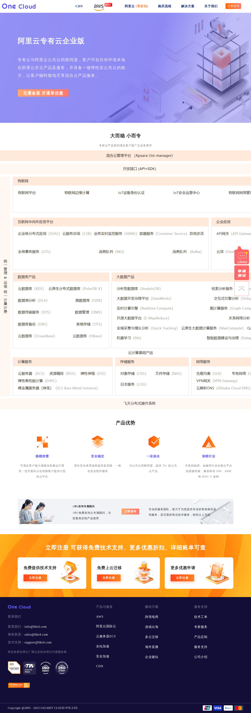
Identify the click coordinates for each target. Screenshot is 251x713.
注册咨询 (233, 6)
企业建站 (151, 657)
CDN (79, 6)
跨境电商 (151, 616)
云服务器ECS (106, 636)
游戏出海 (151, 626)
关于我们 (211, 6)
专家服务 (200, 626)
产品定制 (200, 637)
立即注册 (35, 577)
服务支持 (200, 647)
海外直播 (151, 647)
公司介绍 (200, 657)
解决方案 (188, 6)
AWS (99, 616)
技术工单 (200, 616)
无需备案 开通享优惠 (43, 93)
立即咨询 (130, 511)
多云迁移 (151, 637)
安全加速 (102, 656)
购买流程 (164, 6)
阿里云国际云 (106, 626)
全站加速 (102, 646)
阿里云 (136, 6)
